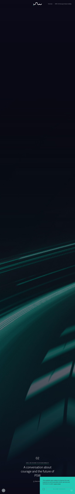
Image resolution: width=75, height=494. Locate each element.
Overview (50, 4)
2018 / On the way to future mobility (63, 4)
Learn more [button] (57, 484)
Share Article (38, 481)
